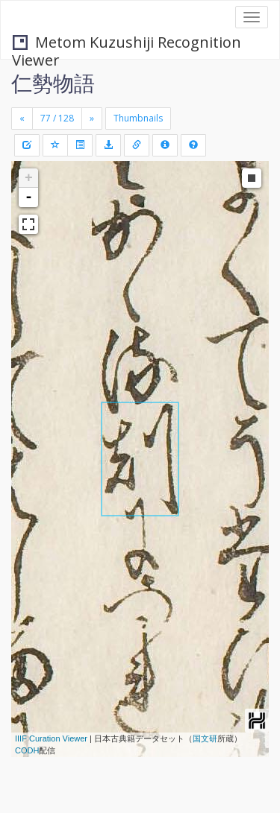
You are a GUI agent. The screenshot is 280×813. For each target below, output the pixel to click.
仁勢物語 (53, 83)
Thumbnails (138, 118)
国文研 (205, 738)
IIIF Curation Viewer (51, 738)
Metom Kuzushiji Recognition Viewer (126, 43)
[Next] (91, 118)
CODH (27, 750)
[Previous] (22, 118)
